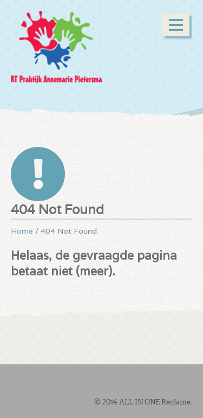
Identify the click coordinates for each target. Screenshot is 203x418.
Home (22, 231)
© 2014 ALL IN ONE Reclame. (143, 402)
